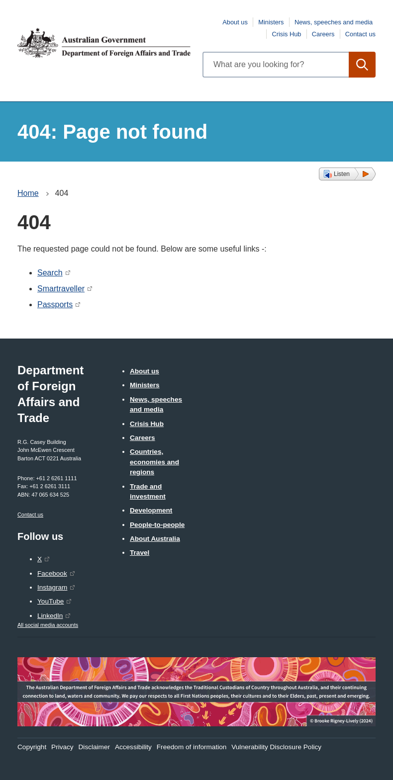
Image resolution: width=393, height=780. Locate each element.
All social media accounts (47, 625)
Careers (323, 34)
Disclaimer (94, 747)
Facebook (52, 573)
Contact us (360, 34)
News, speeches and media (334, 22)
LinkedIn (50, 615)
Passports (55, 304)
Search (50, 272)
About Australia (155, 538)
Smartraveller (61, 288)
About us (235, 22)
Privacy (62, 747)
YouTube (50, 601)
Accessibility (133, 747)
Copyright (31, 747)
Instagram (52, 587)
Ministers (271, 22)
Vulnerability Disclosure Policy (276, 747)
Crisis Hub (286, 34)
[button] (347, 174)
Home (28, 193)
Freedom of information (192, 747)
